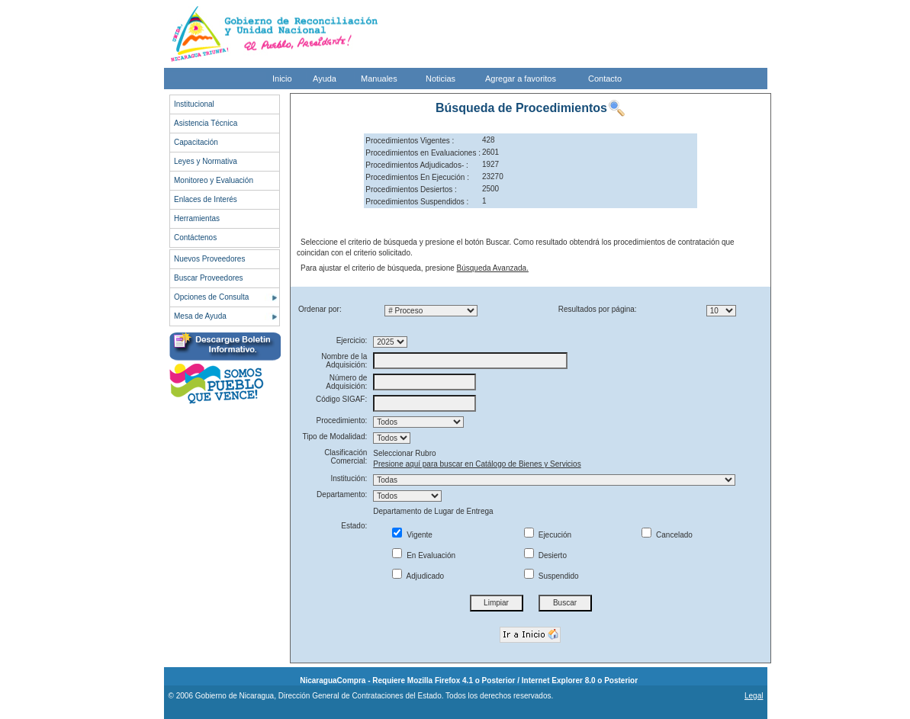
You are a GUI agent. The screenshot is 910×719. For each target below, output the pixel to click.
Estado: (354, 526)
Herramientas (197, 218)
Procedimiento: (342, 420)
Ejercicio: (352, 340)
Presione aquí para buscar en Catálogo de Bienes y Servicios (476, 464)
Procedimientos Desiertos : (411, 189)
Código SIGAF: (341, 399)
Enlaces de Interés (205, 199)
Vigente (412, 535)
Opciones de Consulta (211, 297)
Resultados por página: (597, 309)
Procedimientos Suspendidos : (416, 201)
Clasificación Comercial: (345, 456)
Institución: (348, 478)
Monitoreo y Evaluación (213, 180)
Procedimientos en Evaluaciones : (423, 153)
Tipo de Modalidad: (335, 436)
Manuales (379, 78)
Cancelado (667, 535)
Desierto (545, 555)
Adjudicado (418, 576)
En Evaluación (423, 555)
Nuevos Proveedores (209, 259)
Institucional (194, 104)
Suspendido (551, 576)
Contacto (605, 78)
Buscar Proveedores (208, 278)
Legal (753, 696)
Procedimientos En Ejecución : (417, 177)
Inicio (282, 78)
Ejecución (547, 535)
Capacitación (196, 142)
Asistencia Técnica (205, 123)
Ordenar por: (320, 309)
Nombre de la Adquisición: (344, 360)
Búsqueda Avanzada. (493, 268)
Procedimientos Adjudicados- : (416, 165)
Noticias (440, 78)
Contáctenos (195, 237)
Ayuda (324, 78)
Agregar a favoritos (520, 78)
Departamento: (342, 494)
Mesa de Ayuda (200, 316)
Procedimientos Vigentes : (409, 140)
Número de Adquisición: (346, 382)
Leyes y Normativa (205, 161)
